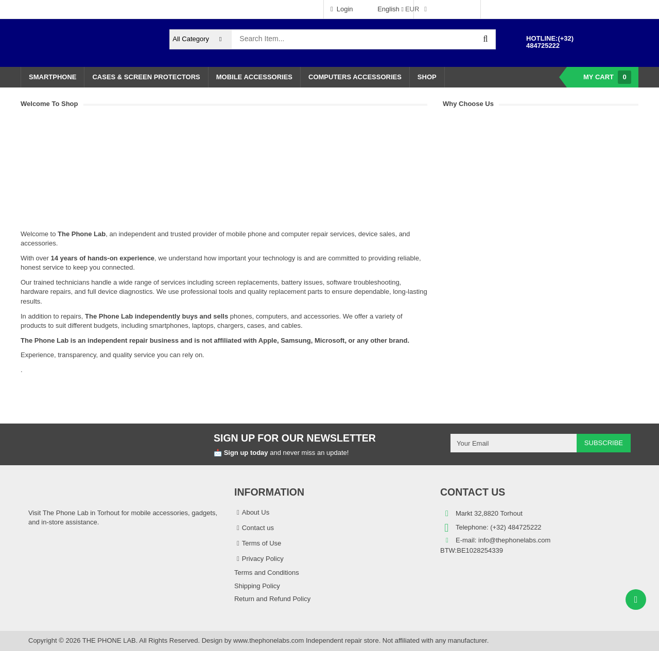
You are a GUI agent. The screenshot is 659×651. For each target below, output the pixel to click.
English (384, 9)
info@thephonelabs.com (514, 540)
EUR (412, 9)
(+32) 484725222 (550, 41)
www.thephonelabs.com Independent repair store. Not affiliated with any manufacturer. (361, 640)
